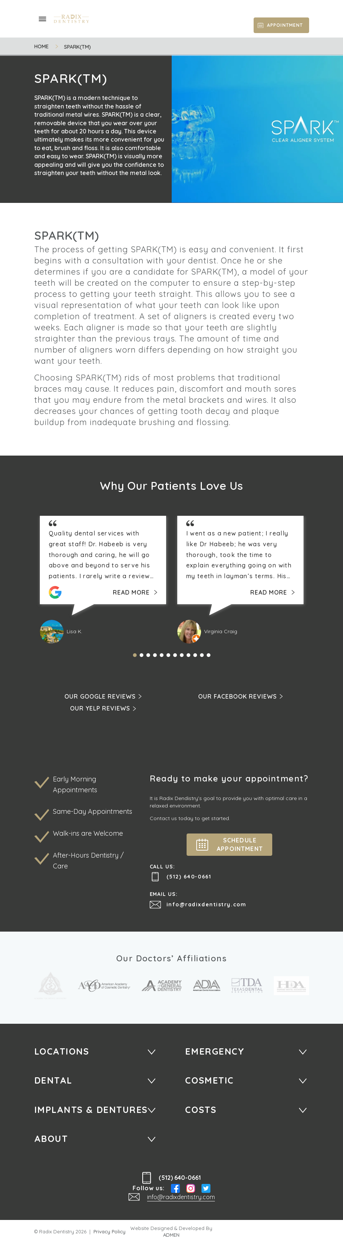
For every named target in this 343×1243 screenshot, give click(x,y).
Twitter (205, 1188)
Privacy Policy (109, 1231)
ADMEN (171, 1235)
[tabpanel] (103, 580)
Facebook (175, 1188)
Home (41, 46)
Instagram (190, 1188)
